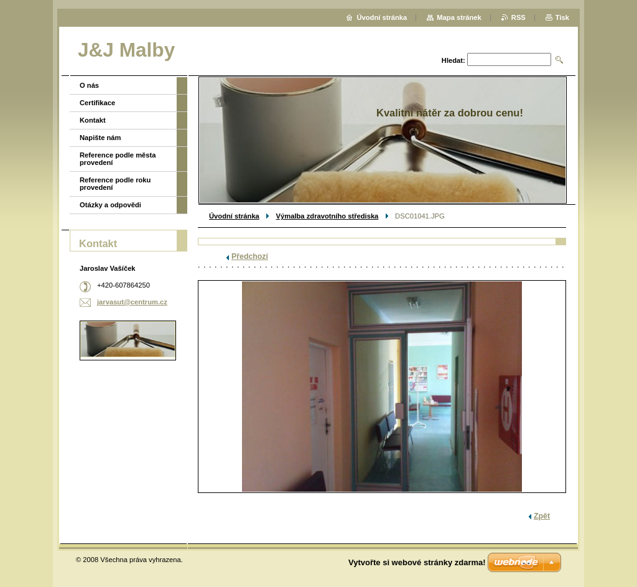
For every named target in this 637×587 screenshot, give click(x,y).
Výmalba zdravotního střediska (327, 216)
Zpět (542, 516)
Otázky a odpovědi (110, 205)
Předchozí (249, 256)
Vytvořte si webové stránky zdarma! (417, 562)
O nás (89, 85)
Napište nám (100, 137)
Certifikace (97, 102)
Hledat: (453, 60)
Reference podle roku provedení (115, 183)
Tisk (562, 17)
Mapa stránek (459, 17)
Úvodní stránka (234, 216)
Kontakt (93, 120)
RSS (518, 17)
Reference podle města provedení (118, 158)
